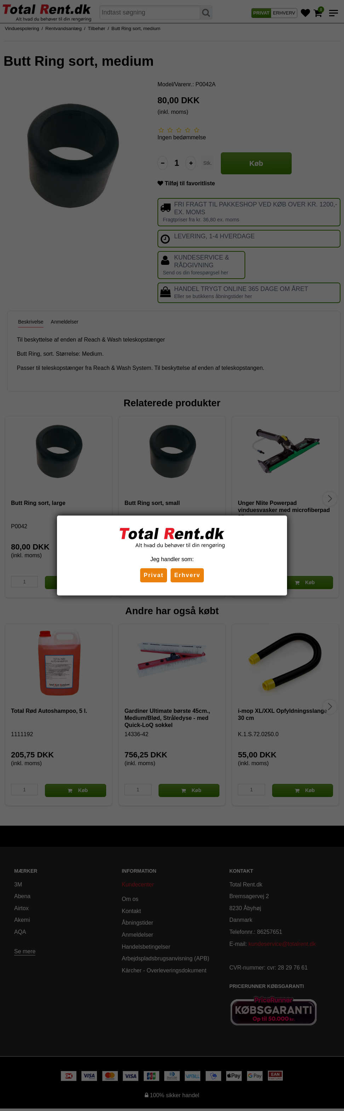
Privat (154, 575)
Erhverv (187, 575)
